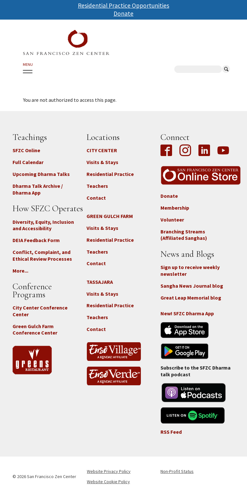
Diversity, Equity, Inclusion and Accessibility (43, 225)
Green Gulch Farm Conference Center (35, 329)
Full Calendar (28, 162)
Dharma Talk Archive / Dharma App (38, 189)
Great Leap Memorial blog (190, 297)
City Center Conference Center (40, 311)
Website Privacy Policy (109, 471)
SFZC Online (26, 150)
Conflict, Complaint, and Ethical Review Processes (42, 255)
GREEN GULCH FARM (110, 216)
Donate (123, 13)
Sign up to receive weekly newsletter (190, 270)
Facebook (167, 150)
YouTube (223, 150)
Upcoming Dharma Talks (41, 174)
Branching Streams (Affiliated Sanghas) (183, 234)
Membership (174, 208)
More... (20, 270)
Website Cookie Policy (108, 481)
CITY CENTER (102, 150)
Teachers (97, 186)
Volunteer (172, 219)
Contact (96, 198)
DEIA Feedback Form (36, 240)
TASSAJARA (100, 282)
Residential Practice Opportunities (123, 5)
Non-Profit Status (177, 471)
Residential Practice (110, 174)
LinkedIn (204, 150)
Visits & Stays (102, 162)
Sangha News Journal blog (191, 286)
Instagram (185, 150)
